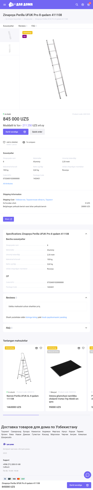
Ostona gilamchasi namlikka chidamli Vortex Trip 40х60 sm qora (63, 399)
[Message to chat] (87, 475)
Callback (6, 467)
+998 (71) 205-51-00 (11, 464)
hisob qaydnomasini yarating (54, 317)
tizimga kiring (32, 317)
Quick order (37, 132)
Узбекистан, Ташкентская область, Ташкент (34, 200)
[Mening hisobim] (82, 4)
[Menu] (4, 4)
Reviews (23, 26)
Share (8, 219)
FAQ (34, 26)
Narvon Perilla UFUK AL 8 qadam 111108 (23, 397)
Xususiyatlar (8, 26)
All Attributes (8, 184)
